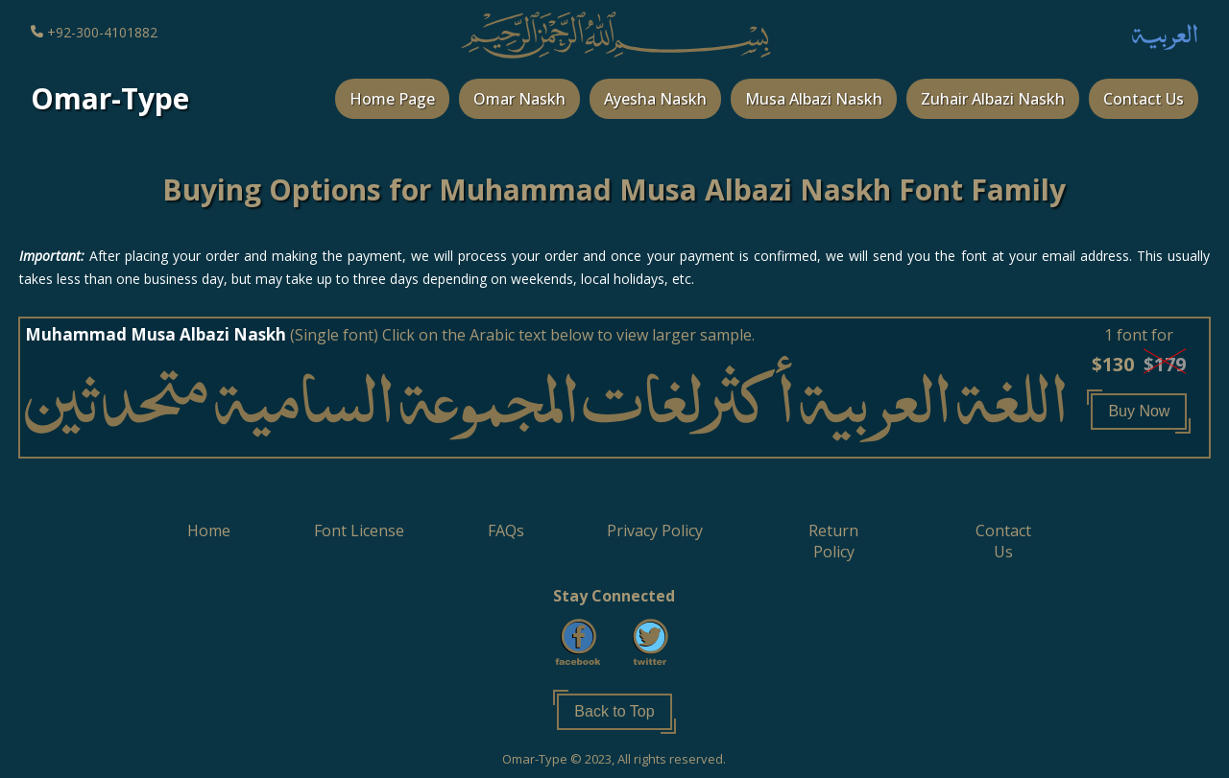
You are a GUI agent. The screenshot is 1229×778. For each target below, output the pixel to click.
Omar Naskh (519, 98)
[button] (1139, 409)
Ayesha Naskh (655, 98)
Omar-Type (110, 98)
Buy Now (1138, 411)
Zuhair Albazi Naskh (993, 98)
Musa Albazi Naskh (813, 98)
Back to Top (614, 711)
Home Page (392, 98)
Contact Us (1143, 98)
